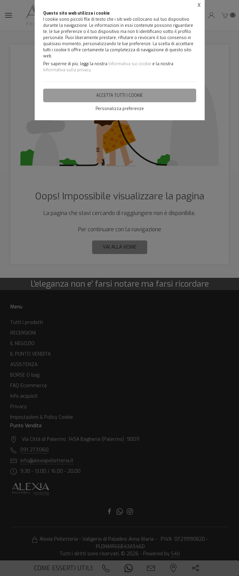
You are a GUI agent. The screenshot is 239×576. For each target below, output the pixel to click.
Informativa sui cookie (129, 64)
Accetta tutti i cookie (119, 95)
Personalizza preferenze (120, 108)
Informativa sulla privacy (67, 70)
